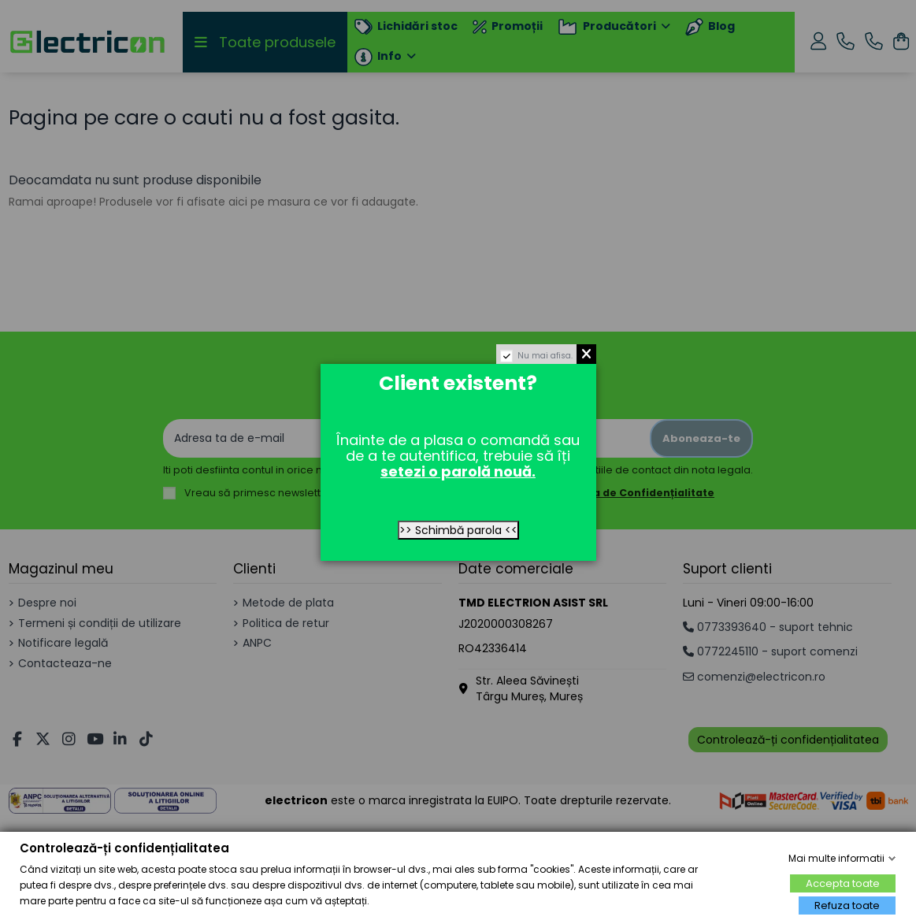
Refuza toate (847, 905)
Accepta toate (843, 883)
